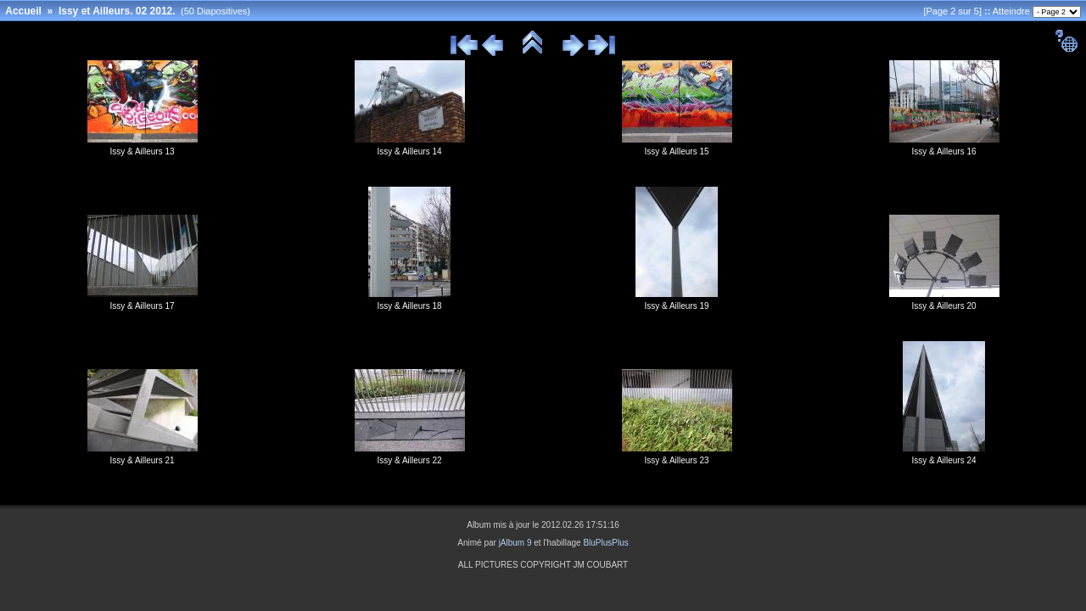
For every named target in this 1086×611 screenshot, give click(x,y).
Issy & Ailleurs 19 (676, 306)
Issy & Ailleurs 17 (141, 306)
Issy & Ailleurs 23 (676, 460)
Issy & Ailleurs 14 (409, 151)
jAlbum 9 (515, 542)
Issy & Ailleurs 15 (676, 151)
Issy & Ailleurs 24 (943, 460)
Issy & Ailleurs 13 (141, 151)
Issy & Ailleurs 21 (141, 460)
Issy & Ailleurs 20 (943, 306)
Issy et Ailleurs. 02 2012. (117, 11)
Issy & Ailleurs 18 (409, 306)
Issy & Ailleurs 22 (409, 460)
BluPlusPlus (605, 542)
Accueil (23, 11)
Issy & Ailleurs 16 (943, 151)
